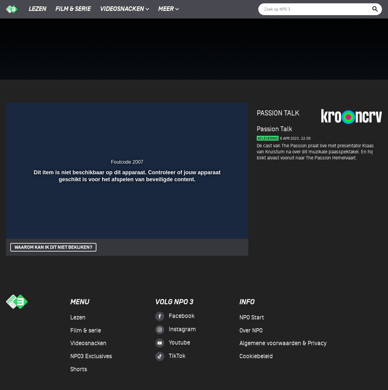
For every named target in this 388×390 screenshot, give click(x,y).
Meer (168, 9)
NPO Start (251, 317)
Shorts (78, 369)
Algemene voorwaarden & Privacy (282, 343)
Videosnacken (122, 9)
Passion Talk (278, 113)
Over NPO (251, 330)
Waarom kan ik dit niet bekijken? (53, 247)
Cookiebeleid (256, 356)
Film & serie (73, 9)
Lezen (37, 9)
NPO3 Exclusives (91, 356)
